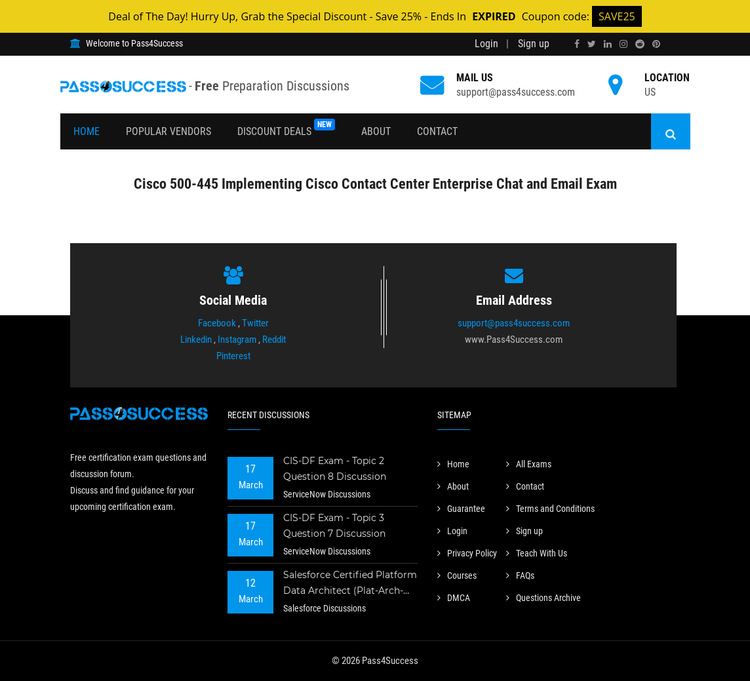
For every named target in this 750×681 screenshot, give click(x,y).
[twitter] (591, 44)
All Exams (528, 464)
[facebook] (577, 44)
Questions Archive (543, 598)
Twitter (255, 323)
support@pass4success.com (515, 92)
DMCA (453, 598)
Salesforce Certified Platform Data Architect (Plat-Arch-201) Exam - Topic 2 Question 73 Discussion (350, 584)
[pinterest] (656, 44)
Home (86, 131)
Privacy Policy (467, 553)
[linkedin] (608, 44)
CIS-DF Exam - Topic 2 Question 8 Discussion (334, 468)
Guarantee (461, 508)
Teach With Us (536, 553)
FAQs (520, 575)
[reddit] (639, 44)
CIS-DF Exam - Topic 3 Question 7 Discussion (334, 525)
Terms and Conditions (550, 508)
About (376, 131)
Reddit (274, 339)
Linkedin (196, 339)
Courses (457, 575)
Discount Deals (286, 128)
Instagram (237, 339)
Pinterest (233, 356)
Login (486, 43)
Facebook (217, 323)
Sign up (533, 43)
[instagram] (623, 44)
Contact (437, 131)
